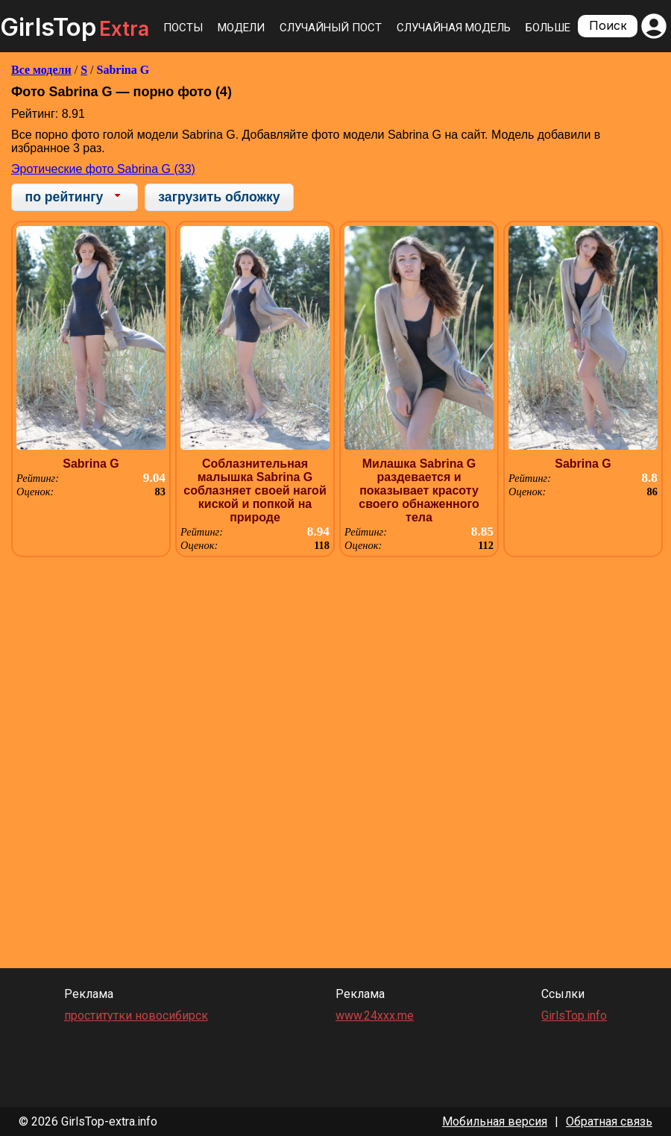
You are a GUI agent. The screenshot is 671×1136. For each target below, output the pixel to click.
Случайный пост (331, 27)
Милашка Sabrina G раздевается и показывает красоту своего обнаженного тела (419, 490)
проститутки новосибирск (136, 1015)
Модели (241, 27)
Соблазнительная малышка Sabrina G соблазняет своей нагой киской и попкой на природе (254, 490)
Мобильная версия (494, 1121)
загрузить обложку (219, 196)
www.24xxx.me (375, 1015)
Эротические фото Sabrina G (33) (103, 169)
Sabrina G (123, 69)
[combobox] (74, 197)
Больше (548, 27)
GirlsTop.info (574, 1015)
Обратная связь (609, 1121)
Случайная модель (454, 27)
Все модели (41, 69)
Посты (183, 27)
